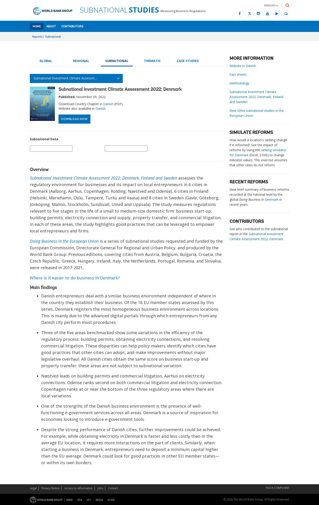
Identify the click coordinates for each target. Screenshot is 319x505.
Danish (108, 104)
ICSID (111, 500)
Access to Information (78, 488)
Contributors (72, 26)
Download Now (74, 119)
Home (37, 26)
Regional (81, 61)
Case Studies (188, 61)
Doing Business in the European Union (64, 241)
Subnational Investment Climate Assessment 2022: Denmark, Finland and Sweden (103, 178)
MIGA (99, 500)
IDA (79, 500)
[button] (271, 5)
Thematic (152, 61)
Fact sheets (238, 74)
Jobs (100, 488)
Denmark (271, 199)
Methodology (239, 83)
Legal (33, 488)
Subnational (53, 37)
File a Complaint (277, 488)
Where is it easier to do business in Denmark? (75, 278)
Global (45, 61)
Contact (113, 488)
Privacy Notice (50, 488)
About (51, 26)
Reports (37, 37)
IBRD (69, 500)
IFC (89, 500)
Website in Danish (243, 66)
